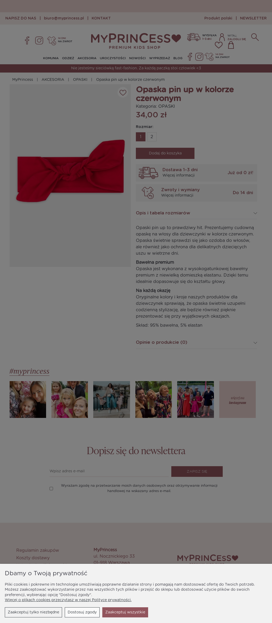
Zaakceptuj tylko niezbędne (33, 612)
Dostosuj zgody (82, 612)
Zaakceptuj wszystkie (125, 612)
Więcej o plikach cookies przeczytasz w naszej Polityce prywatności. (68, 600)
